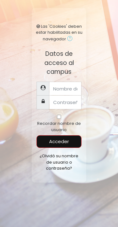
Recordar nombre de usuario (59, 126)
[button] (71, 39)
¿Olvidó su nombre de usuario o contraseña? (59, 162)
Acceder (59, 141)
